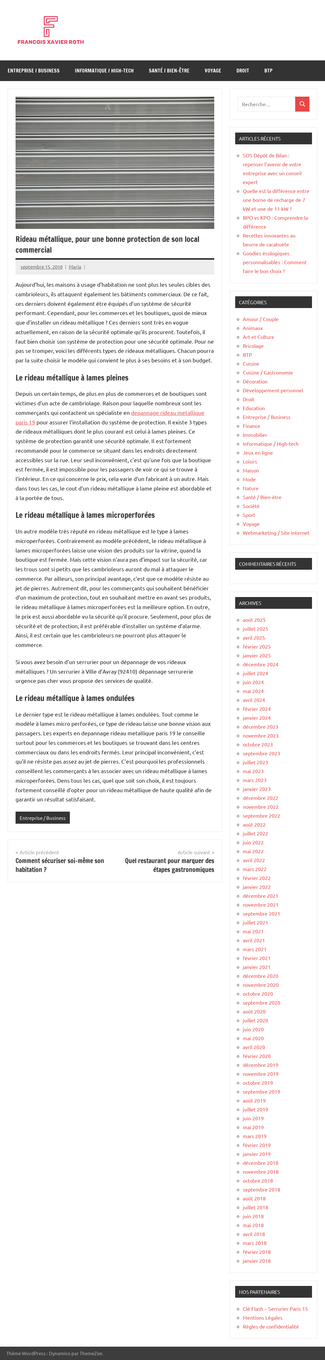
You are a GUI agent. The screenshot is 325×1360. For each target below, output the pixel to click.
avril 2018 (254, 1234)
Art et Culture (258, 336)
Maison (251, 470)
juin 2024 (253, 682)
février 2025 (257, 646)
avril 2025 (254, 637)
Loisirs (250, 461)
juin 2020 (253, 1029)
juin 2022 (253, 842)
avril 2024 (254, 700)
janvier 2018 (257, 1260)
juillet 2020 (255, 1020)
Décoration (255, 381)
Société (251, 506)
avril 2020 (254, 1047)
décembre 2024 (260, 664)
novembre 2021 (261, 904)
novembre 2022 (261, 806)
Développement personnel (273, 390)
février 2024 (257, 708)
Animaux (253, 328)
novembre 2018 (261, 1171)
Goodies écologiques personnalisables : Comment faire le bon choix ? (275, 262)
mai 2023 (253, 771)
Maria (75, 267)
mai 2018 (253, 1225)
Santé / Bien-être (169, 70)
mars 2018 (255, 1243)
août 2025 (254, 619)
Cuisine (251, 363)
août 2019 (254, 1100)
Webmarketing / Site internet (276, 532)
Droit (242, 70)
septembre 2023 (261, 753)
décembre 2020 (260, 975)
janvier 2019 (257, 1154)
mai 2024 (253, 691)
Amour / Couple (261, 319)
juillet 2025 (255, 628)
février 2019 (257, 1145)
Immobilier (255, 434)
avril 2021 (254, 940)
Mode (249, 479)
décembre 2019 (260, 1064)
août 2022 (254, 824)
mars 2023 (255, 780)
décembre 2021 (260, 895)
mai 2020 (253, 1038)
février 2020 (257, 1056)
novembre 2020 (261, 984)
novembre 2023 (261, 735)
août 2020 (254, 1011)
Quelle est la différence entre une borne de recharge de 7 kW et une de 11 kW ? (276, 200)
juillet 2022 (255, 833)
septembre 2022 (261, 815)
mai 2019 (253, 1127)
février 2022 (257, 878)
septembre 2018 (261, 1189)
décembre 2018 (260, 1162)
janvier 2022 (257, 886)
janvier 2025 (257, 655)
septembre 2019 (261, 1091)
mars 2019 (255, 1136)
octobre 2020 (258, 993)
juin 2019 (253, 1118)
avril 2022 (254, 860)
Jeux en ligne (258, 452)
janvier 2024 (257, 717)
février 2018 (257, 1251)
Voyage (213, 70)
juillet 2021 (255, 922)
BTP (268, 70)
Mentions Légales (262, 1317)
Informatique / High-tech (104, 70)
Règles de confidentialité (271, 1326)
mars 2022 (255, 869)
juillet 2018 (255, 1207)
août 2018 (254, 1198)
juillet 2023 (255, 762)
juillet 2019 (255, 1109)
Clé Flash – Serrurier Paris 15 (275, 1308)
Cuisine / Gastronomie (268, 372)
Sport (249, 515)
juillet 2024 (255, 673)
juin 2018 (253, 1216)
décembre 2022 (260, 797)
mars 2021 (255, 949)
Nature (251, 488)
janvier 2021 (257, 967)
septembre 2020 (261, 1002)
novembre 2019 (261, 1073)
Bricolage (253, 345)
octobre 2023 (258, 744)
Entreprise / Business (34, 70)
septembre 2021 (261, 913)
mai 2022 (253, 851)
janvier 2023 (257, 789)
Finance (251, 425)
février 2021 (257, 958)
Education (254, 408)
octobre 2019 (258, 1082)
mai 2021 (253, 931)
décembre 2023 (260, 726)
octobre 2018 (258, 1180)
